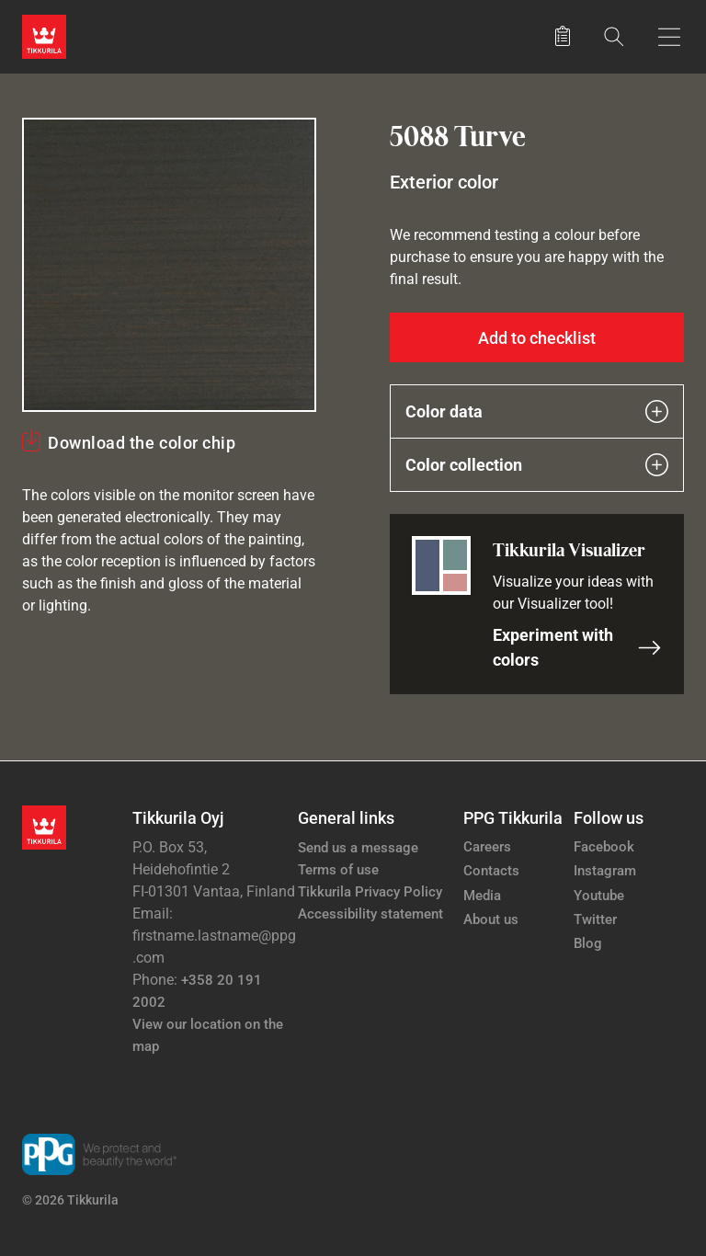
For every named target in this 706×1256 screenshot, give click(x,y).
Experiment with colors (577, 647)
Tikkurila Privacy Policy (370, 892)
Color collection (536, 464)
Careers (487, 847)
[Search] (614, 36)
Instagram (605, 870)
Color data (536, 411)
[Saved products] (563, 37)
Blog (588, 943)
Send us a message (358, 847)
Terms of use (338, 870)
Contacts (491, 870)
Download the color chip (141, 442)
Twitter (595, 919)
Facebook (604, 847)
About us (490, 919)
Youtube (599, 895)
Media (482, 895)
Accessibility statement (370, 914)
